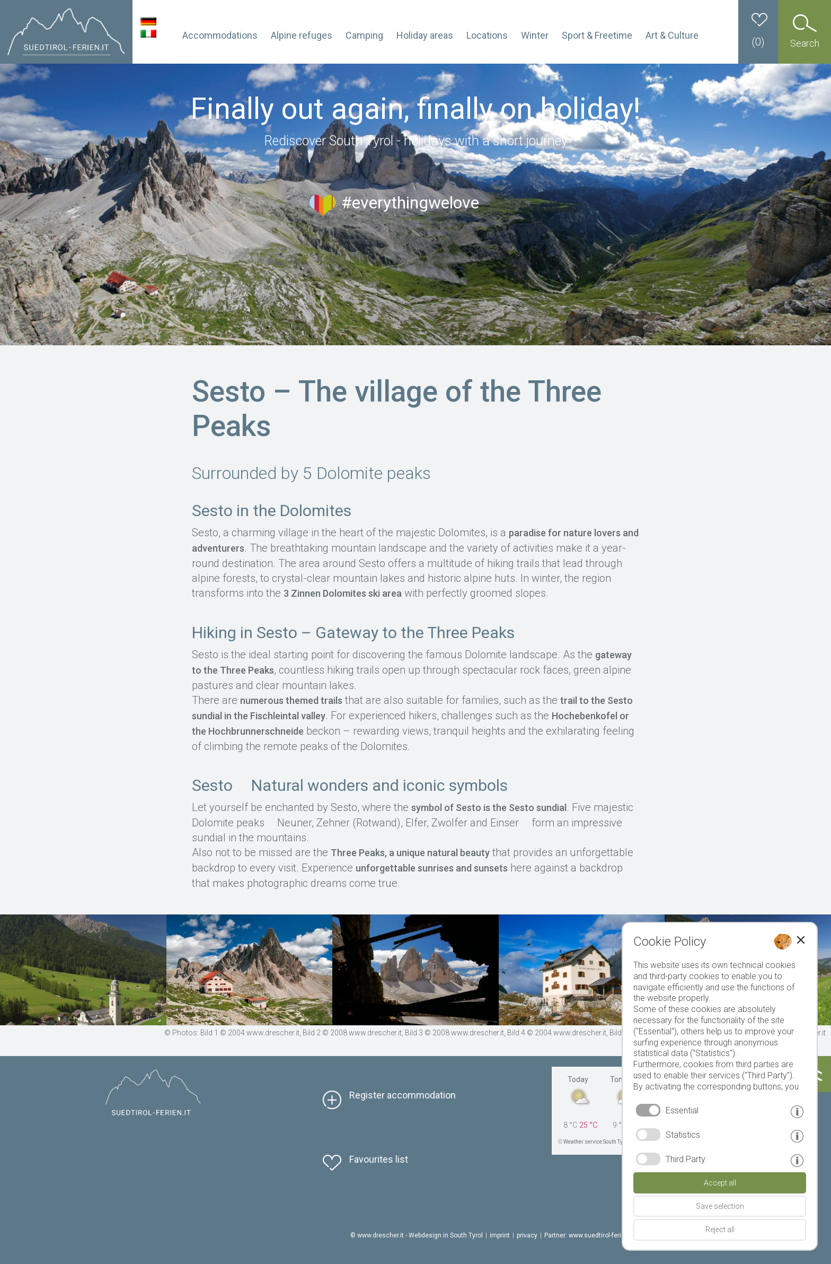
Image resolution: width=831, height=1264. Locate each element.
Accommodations (220, 35)
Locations (487, 35)
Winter (535, 35)
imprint (500, 1235)
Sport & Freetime (597, 35)
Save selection (720, 1206)
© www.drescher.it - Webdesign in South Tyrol (416, 1235)
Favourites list (378, 1159)
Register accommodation (402, 1095)
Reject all (720, 1229)
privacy (527, 1235)
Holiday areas (424, 35)
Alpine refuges (301, 35)
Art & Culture (672, 35)
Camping (364, 35)
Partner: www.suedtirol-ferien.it (589, 1235)
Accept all (720, 1183)
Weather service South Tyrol (596, 1142)
